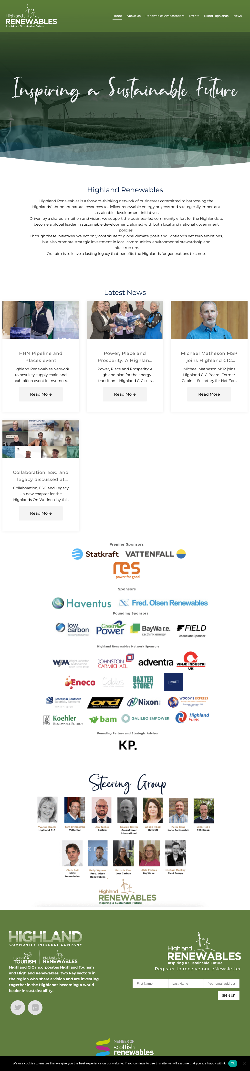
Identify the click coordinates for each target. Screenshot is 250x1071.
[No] (243, 1063)
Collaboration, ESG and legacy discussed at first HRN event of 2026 (41, 476)
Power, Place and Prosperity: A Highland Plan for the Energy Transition (125, 357)
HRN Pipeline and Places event (40, 357)
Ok (233, 1063)
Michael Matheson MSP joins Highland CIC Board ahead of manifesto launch (209, 357)
